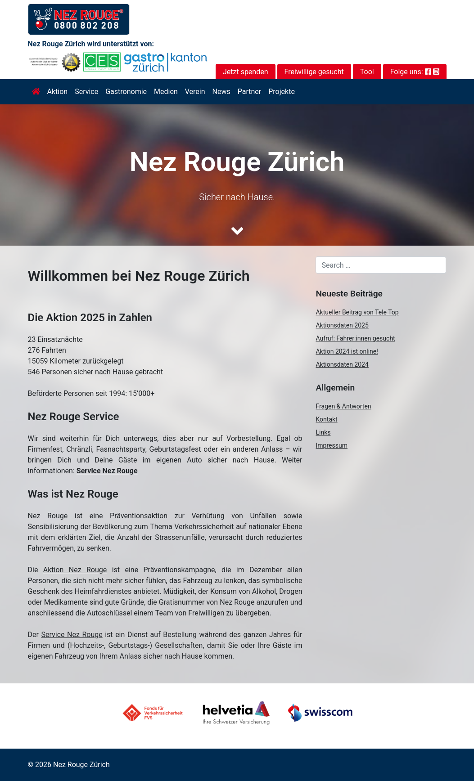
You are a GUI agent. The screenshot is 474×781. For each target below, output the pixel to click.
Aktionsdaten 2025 (342, 325)
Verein (195, 91)
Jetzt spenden (245, 71)
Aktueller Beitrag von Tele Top (357, 312)
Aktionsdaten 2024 (342, 364)
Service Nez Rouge (107, 471)
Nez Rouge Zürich (81, 764)
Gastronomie (126, 91)
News (221, 91)
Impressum (331, 445)
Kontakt (326, 419)
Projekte (281, 91)
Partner (250, 91)
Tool (367, 71)
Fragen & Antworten (343, 406)
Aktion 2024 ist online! (347, 351)
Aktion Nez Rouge (75, 570)
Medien (166, 91)
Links (323, 432)
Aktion (57, 91)
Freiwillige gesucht (314, 71)
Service (86, 91)
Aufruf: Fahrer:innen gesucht (355, 338)
